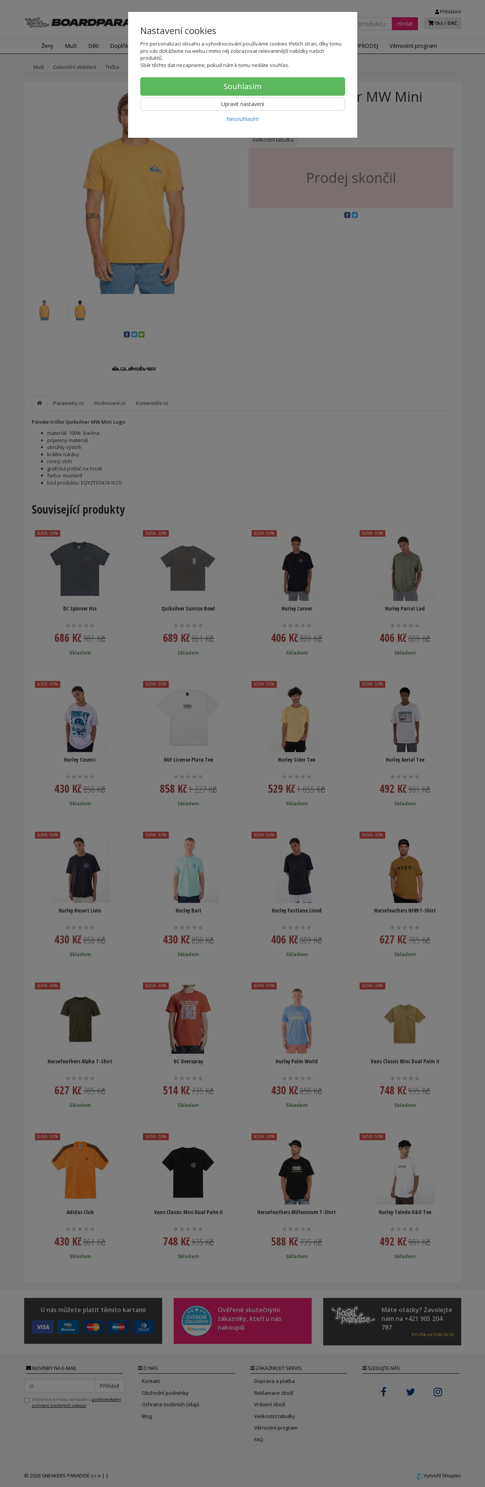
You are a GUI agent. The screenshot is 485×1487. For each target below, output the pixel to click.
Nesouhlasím (242, 118)
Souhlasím (242, 86)
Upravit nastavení (242, 104)
